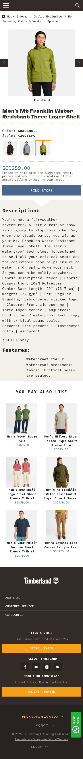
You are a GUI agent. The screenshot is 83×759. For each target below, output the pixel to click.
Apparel (53, 21)
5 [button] (49, 100)
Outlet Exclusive (48, 16)
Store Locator (41, 648)
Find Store (42, 190)
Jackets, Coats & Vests (21, 21)
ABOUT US (12, 598)
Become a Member (41, 691)
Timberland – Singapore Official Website (41, 739)
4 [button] (45, 100)
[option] (41, 62)
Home (23, 16)
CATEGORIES (14, 615)
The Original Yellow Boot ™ (41, 716)
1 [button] (34, 100)
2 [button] (38, 100)
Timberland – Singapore (42, 5)
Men (70, 16)
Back (10, 16)
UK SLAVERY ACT (41, 747)
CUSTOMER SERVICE (19, 606)
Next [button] (79, 63)
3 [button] (41, 100)
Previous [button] (4, 63)
